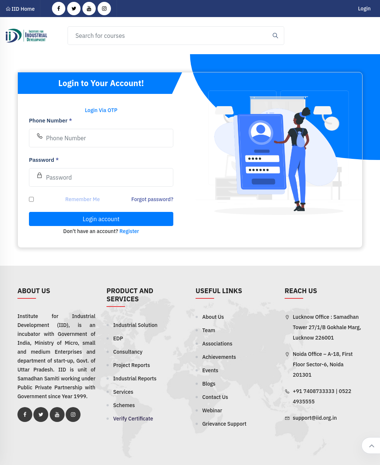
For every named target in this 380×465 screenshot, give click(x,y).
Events (210, 370)
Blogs (209, 383)
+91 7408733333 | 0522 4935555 (322, 396)
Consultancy (127, 351)
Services (123, 392)
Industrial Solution (135, 325)
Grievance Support (224, 423)
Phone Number (50, 120)
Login (364, 8)
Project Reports (131, 365)
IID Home (20, 9)
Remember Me (82, 199)
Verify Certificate (133, 418)
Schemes (124, 405)
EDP (118, 338)
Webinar (212, 410)
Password (44, 159)
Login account (101, 219)
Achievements (219, 357)
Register (129, 231)
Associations (217, 343)
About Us (213, 317)
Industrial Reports (135, 378)
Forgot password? (152, 199)
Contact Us (215, 397)
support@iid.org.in (315, 418)
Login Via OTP (101, 110)
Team (208, 330)
